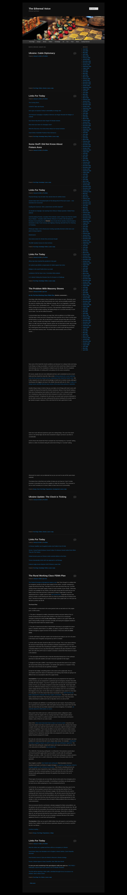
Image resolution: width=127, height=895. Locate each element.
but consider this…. (52, 747)
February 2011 (86, 254)
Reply (52, 833)
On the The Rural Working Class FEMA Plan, (42, 295)
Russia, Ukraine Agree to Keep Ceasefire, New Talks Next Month (46, 861)
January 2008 (86, 318)
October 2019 (86, 190)
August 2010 (86, 264)
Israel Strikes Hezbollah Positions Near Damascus (42, 132)
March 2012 (86, 231)
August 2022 (86, 130)
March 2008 (86, 315)
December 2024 (87, 82)
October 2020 (86, 169)
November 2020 (87, 167)
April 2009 (85, 292)
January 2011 (86, 256)
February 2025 (86, 78)
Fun (67, 41)
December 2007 (87, 320)
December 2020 (87, 165)
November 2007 (87, 322)
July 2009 (85, 287)
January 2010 (86, 277)
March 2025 (86, 76)
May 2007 (85, 332)
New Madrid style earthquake (50, 763)
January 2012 (86, 235)
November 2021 (87, 146)
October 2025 (86, 64)
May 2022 (85, 136)
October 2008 (86, 303)
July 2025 (85, 70)
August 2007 (86, 327)
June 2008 (85, 310)
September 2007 (87, 325)
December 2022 (87, 123)
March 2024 (86, 97)
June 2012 (85, 226)
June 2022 (85, 134)
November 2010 (87, 259)
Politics (50, 41)
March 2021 (86, 160)
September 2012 (87, 221)
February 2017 (86, 198)
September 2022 (87, 129)
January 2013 (86, 214)
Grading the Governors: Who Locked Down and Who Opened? (46, 206)
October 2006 (86, 343)
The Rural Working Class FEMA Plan (47, 575)
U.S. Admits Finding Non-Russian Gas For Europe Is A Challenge (46, 277)
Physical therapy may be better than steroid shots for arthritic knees (47, 196)
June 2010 (85, 268)
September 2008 (87, 304)
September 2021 (87, 150)
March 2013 (86, 210)
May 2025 (85, 73)
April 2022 (85, 137)
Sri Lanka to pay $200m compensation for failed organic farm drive (47, 265)
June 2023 (85, 113)
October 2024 (86, 85)
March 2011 (86, 252)
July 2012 (85, 224)
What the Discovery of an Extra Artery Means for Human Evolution (47, 128)
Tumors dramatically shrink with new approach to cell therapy (45, 560)
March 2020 (86, 181)
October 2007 (86, 323)
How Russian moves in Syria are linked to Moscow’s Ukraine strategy (47, 857)
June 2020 (85, 176)
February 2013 (86, 212)
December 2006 (87, 341)
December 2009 (87, 278)
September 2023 (87, 108)
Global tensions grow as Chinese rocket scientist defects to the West (47, 556)
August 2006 (86, 344)
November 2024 (87, 83)
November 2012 (87, 217)
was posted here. (56, 594)
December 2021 (87, 144)
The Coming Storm (34, 102)
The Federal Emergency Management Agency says (43, 582)
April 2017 (85, 195)
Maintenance (32, 235)
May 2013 (85, 207)
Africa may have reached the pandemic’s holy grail (42, 261)
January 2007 (86, 339)
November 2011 (87, 238)
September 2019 (87, 191)
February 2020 (86, 183)
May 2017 (85, 193)
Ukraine (44, 88)
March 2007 (86, 336)
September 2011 (87, 242)
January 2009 (86, 297)
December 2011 (87, 237)
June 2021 (85, 155)
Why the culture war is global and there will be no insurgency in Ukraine (48, 847)
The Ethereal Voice (40, 8)
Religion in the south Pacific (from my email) (41, 269)
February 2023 (86, 120)
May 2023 (85, 115)
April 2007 (85, 334)
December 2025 (87, 61)
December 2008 (87, 299)
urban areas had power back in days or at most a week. (50, 723)
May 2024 (85, 94)
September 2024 (87, 87)
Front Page (31, 41)
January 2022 (86, 143)
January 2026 (86, 59)
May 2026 (85, 52)
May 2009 (85, 290)
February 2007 (86, 337)
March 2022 (86, 139)
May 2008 (85, 311)
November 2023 (87, 104)
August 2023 (86, 110)
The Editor (45, 56)
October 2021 (86, 148)
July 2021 (85, 153)
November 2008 (87, 301)
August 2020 (86, 172)
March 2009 (86, 294)
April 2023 (85, 116)
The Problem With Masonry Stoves (46, 288)
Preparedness (49, 489)
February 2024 (86, 99)
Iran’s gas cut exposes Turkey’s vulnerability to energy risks (45, 110)
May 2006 (85, 348)
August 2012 (86, 223)
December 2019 (87, 186)
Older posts (32, 883)
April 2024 (85, 96)
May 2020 (85, 177)
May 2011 (85, 249)
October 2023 (86, 106)
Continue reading (34, 829)
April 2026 (85, 54)
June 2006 (85, 346)
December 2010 (87, 257)
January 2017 (86, 200)
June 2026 (85, 50)
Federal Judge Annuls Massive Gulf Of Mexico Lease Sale (44, 564)
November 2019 (87, 188)
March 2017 (86, 197)
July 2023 (85, 111)
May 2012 (85, 228)
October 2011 (86, 240)
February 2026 (86, 57)
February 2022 (86, 141)
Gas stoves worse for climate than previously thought (43, 239)
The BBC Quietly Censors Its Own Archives (40, 243)
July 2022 (85, 132)
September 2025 (87, 66)
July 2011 (85, 245)
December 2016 (87, 202)
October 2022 (86, 127)
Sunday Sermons (85, 41)
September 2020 (87, 170)
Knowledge (57, 41)
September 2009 (87, 283)
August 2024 (86, 89)
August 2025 (86, 68)
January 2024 (86, 101)
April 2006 (85, 350)
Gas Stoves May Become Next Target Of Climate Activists (44, 120)
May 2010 (85, 270)
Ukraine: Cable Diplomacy (42, 53)
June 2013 (85, 205)
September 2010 (87, 263)
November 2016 (87, 204)
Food (72, 41)
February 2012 (86, 233)
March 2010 (86, 273)
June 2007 (85, 330)
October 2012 (86, 219)
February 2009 (86, 296)
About (77, 41)
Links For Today (37, 96)
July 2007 (85, 329)
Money (44, 41)
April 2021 (85, 158)
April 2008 (85, 313)
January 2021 (86, 163)
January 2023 (86, 122)
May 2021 (85, 156)
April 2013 (85, 209)
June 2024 (85, 92)
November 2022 (87, 125)
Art (63, 41)
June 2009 (85, 289)
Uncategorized (56, 489)
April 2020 (85, 179)
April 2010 (85, 271)
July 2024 (85, 90)
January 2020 (86, 184)
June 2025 (85, 71)
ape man (45, 291)
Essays (38, 41)
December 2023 (87, 103)
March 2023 (86, 118)
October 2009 (86, 282)
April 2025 (85, 75)
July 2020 (85, 174)
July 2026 (85, 49)
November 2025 (87, 63)
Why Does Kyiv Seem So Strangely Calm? (40, 124)
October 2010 (86, 261)
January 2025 (86, 80)
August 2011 (86, 243)
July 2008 (85, 308)
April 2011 (85, 250)
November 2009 (87, 280)
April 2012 (85, 230)
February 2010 (86, 275)
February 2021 (86, 162)
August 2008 (86, 306)
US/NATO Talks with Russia (36, 106)
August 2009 (86, 285)
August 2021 (86, 151)
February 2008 (86, 317)
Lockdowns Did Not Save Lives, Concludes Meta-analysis (44, 273)
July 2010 (85, 266)
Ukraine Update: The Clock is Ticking (47, 497)
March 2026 (86, 56)
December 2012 (87, 216)
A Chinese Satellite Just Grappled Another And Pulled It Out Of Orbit (47, 546)
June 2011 (85, 247)
